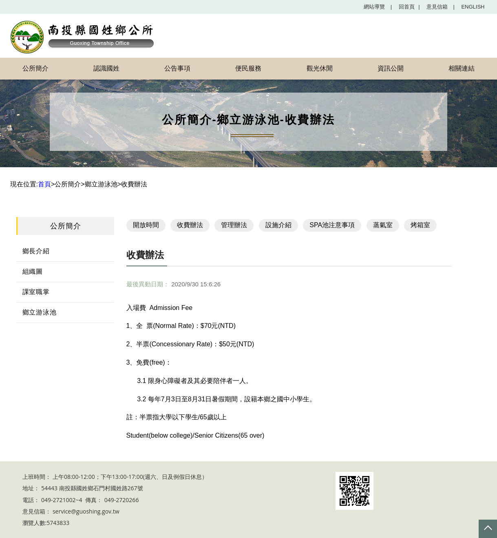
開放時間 (146, 224)
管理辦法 (234, 224)
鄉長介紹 (36, 251)
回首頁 (409, 7)
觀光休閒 (320, 68)
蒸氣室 (383, 224)
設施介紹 (278, 224)
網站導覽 (378, 7)
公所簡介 (35, 68)
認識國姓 (106, 68)
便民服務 (248, 68)
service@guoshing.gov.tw (86, 511)
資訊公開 (391, 68)
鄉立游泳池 (39, 312)
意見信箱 (440, 7)
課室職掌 (36, 291)
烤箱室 (420, 224)
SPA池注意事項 (332, 224)
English (472, 7)
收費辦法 (190, 224)
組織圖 (32, 271)
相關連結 (461, 68)
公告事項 (177, 68)
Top (488, 529)
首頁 (44, 184)
